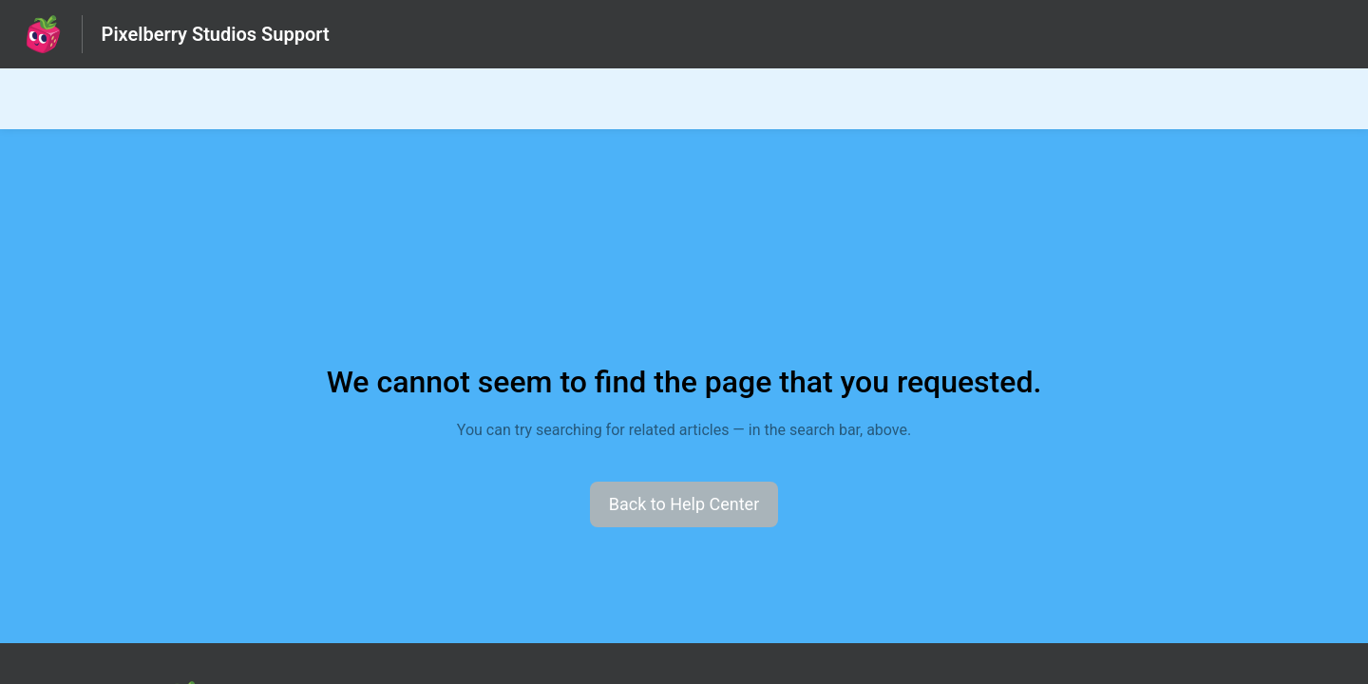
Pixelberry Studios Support (216, 34)
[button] (684, 504)
